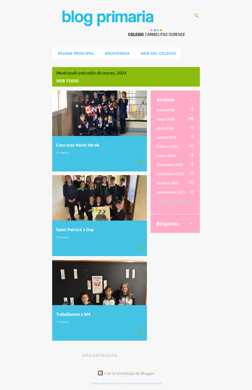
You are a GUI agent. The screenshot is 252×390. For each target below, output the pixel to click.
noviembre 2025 (170, 174)
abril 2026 (165, 128)
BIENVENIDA (115, 53)
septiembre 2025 (171, 192)
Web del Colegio (157, 53)
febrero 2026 (168, 146)
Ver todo (67, 80)
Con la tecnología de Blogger (126, 373)
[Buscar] (197, 16)
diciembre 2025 (170, 165)
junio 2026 (166, 110)
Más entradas (99, 355)
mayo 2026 (166, 119)
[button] (140, 162)
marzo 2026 (167, 137)
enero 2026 (166, 155)
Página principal (74, 53)
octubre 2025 (168, 183)
